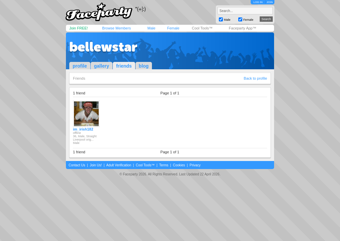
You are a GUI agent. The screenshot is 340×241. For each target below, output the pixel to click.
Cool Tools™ (202, 28)
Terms (163, 165)
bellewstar (103, 47)
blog (144, 66)
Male (151, 28)
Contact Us (77, 165)
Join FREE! (78, 28)
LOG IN (257, 2)
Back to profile (255, 78)
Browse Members (116, 28)
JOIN (270, 2)
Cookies (179, 165)
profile (80, 66)
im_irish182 (83, 129)
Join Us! (96, 165)
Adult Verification (118, 165)
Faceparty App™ (242, 28)
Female (173, 28)
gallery (101, 66)
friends (124, 66)
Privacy (195, 165)
